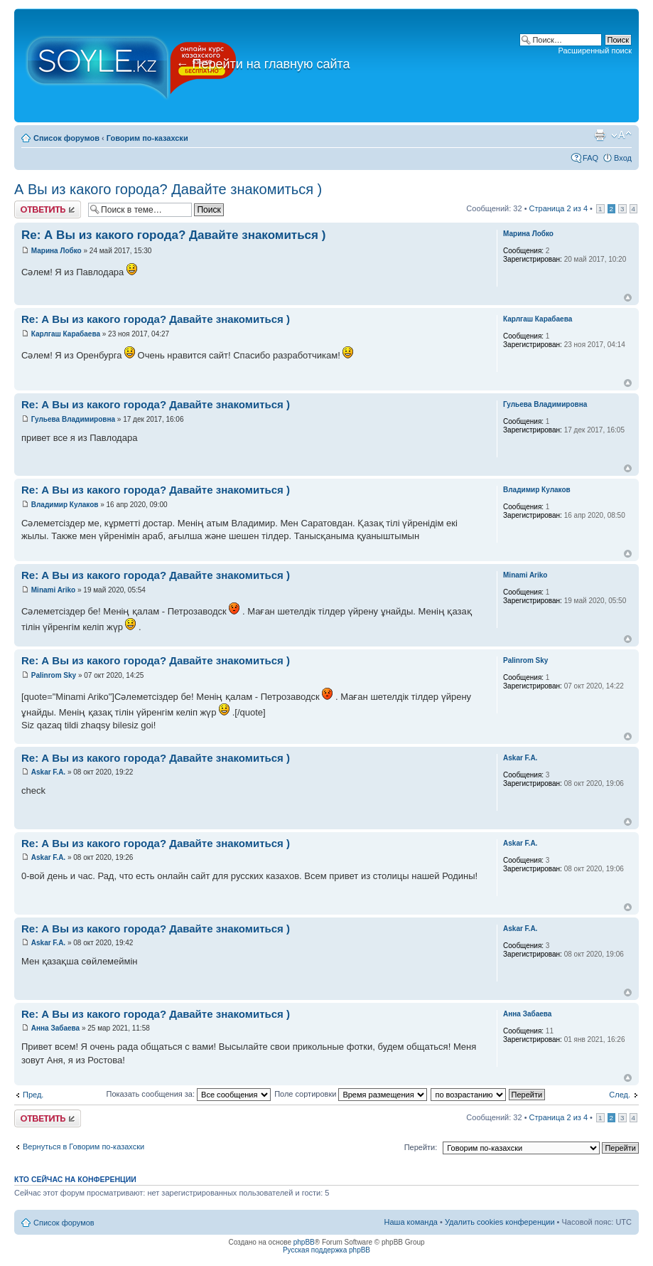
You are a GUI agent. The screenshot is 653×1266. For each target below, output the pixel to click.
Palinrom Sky (53, 675)
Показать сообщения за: (189, 1094)
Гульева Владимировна (73, 419)
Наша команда (411, 1222)
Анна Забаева (55, 1028)
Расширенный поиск (595, 50)
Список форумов (66, 138)
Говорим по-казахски (147, 138)
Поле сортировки (350, 1094)
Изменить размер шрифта (621, 135)
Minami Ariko (53, 590)
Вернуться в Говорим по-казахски (83, 1146)
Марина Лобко (56, 251)
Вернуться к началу (628, 298)
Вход (623, 158)
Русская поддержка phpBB (326, 1250)
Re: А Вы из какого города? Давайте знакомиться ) (173, 235)
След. (619, 1094)
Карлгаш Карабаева (65, 334)
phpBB (304, 1242)
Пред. (33, 1094)
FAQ (590, 158)
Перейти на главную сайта (263, 64)
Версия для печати (600, 135)
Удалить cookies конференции (500, 1222)
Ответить (47, 209)
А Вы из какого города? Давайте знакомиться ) (168, 189)
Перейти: (421, 1147)
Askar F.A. (48, 772)
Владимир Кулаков (65, 505)
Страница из (558, 208)
